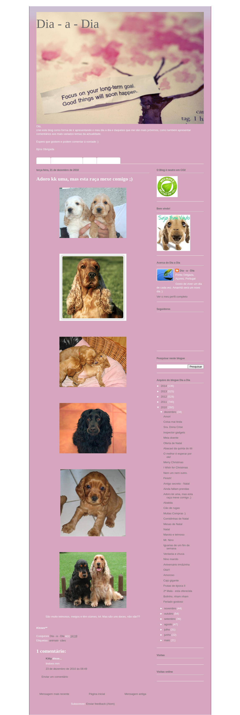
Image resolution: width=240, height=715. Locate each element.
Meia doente (170, 437)
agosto (168, 624)
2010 (164, 407)
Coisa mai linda (172, 421)
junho (167, 634)
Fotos (90, 160)
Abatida (168, 502)
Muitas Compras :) (174, 513)
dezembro (170, 411)
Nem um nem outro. (175, 472)
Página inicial (97, 694)
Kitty (49, 658)
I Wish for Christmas (175, 467)
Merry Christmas (173, 462)
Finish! (167, 478)
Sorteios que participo (67, 160)
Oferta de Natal (172, 443)
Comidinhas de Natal (176, 518)
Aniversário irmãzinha (176, 564)
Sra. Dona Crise (173, 427)
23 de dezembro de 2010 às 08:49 (66, 668)
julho (167, 629)
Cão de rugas (171, 508)
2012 (164, 396)
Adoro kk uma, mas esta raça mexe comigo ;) (178, 496)
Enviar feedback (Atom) (100, 703)
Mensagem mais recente (54, 694)
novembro (170, 608)
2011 (164, 401)
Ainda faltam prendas (176, 488)
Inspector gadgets (174, 432)
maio (167, 640)
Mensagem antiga (135, 694)
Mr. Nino (168, 540)
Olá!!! (166, 569)
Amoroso (168, 575)
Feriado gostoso (173, 601)
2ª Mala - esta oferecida (177, 591)
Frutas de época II (174, 585)
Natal (166, 529)
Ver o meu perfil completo (172, 296)
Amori (167, 416)
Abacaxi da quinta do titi (177, 448)
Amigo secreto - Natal (176, 483)
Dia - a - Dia (67, 24)
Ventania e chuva (173, 553)
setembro (170, 618)
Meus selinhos (109, 160)
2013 (164, 391)
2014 (164, 385)
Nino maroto (170, 559)
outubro (169, 613)
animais (54, 640)
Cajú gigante (171, 580)
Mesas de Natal (172, 524)
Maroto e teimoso (173, 534)
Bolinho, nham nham (175, 596)
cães (63, 640)
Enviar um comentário (55, 676)
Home (43, 160)
